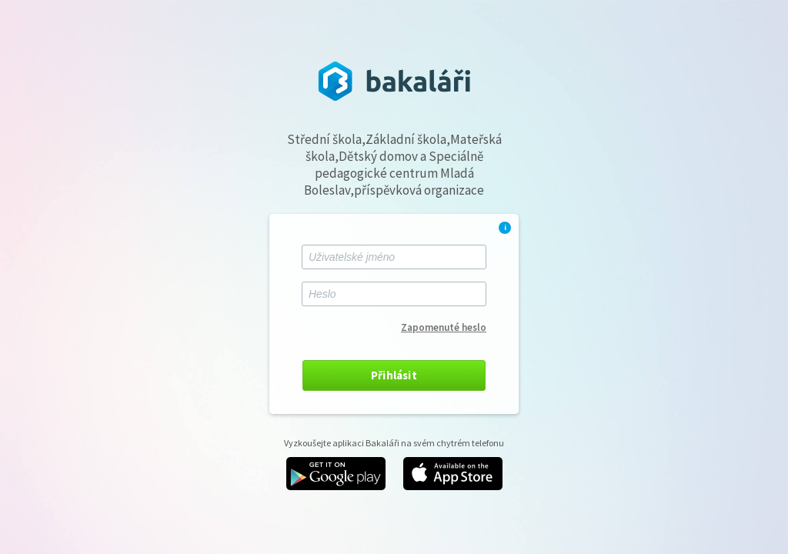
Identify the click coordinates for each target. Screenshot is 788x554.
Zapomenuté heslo (443, 327)
